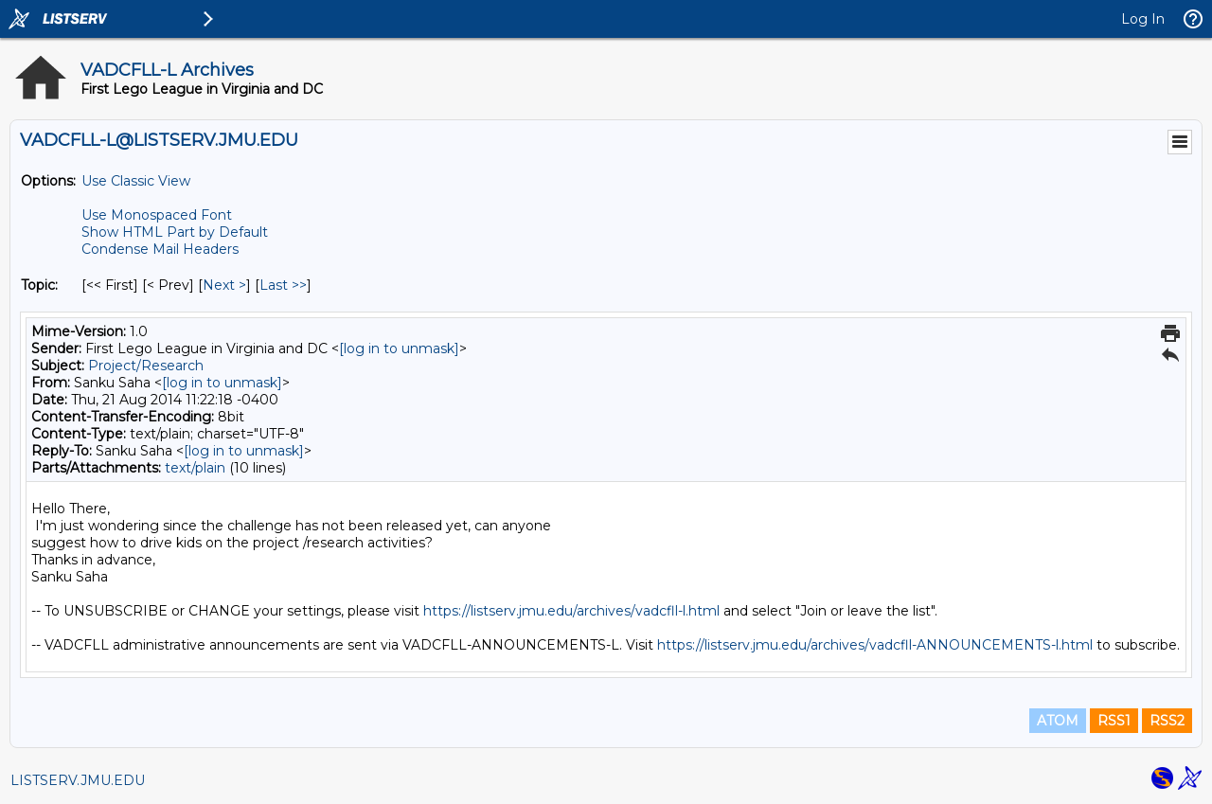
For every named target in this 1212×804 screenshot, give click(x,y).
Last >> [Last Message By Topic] (283, 285)
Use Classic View (135, 180)
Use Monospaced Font (156, 214)
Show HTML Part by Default (174, 232)
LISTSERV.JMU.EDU (77, 780)
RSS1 (1114, 720)
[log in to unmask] (399, 348)
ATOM (1057, 720)
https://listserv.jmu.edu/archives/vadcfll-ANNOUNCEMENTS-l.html (875, 644)
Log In (1143, 18)
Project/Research (146, 365)
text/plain (195, 467)
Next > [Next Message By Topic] (224, 285)
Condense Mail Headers (160, 249)
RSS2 (1167, 720)
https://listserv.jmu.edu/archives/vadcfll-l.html (571, 610)
